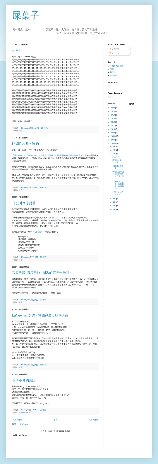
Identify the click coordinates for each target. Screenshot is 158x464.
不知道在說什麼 (25, 412)
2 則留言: (43, 257)
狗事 (20, 190)
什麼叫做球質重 (24, 203)
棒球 (20, 130)
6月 (114, 153)
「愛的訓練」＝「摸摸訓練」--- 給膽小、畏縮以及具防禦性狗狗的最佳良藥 (45, 155)
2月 (114, 209)
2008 (113, 136)
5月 (114, 199)
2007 (113, 140)
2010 (113, 129)
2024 (113, 108)
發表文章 (114, 49)
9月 (114, 146)
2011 (113, 125)
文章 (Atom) (23, 424)
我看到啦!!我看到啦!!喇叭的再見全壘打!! (41, 273)
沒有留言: (44, 300)
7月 (114, 150)
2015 (113, 111)
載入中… (111, 86)
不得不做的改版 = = (26, 380)
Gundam (113, 75)
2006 (113, 143)
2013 (113, 118)
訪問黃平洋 (40, 232)
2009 (113, 133)
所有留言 (114, 54)
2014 (113, 115)
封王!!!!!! (18, 51)
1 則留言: (44, 128)
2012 (113, 122)
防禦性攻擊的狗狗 (25, 144)
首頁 (55, 420)
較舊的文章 (93, 420)
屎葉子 (26, 15)
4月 (114, 202)
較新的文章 (17, 420)
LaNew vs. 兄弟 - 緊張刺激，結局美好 (40, 315)
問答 (59, 220)
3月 (114, 206)
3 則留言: (43, 365)
